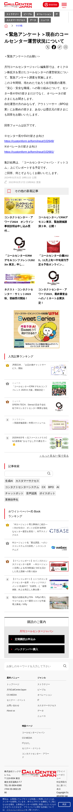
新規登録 (51, 4)
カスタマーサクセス (15, 20)
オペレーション (44, 14)
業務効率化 (11, 499)
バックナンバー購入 (26, 649)
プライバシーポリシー (61, 775)
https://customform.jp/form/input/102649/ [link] (29, 141)
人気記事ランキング (20, 356)
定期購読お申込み (25, 639)
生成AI (9, 480)
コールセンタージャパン (33, 732)
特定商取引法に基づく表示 (62, 785)
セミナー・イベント (16, 700)
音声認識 (31, 493)
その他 (19, 25)
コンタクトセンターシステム (22, 487)
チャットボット (14, 493)
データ (33, 20)
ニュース (45, 20)
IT (57, 14)
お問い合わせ (13, 705)
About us (11, 710)
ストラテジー (12, 14)
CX (43, 487)
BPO (51, 487)
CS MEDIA (12, 695)
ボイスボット (47, 493)
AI (58, 487)
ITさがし (26, 743)
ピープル (28, 14)
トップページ (13, 684)
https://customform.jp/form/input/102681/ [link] (29, 151)
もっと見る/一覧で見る (55, 455)
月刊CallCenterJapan (16, 689)
